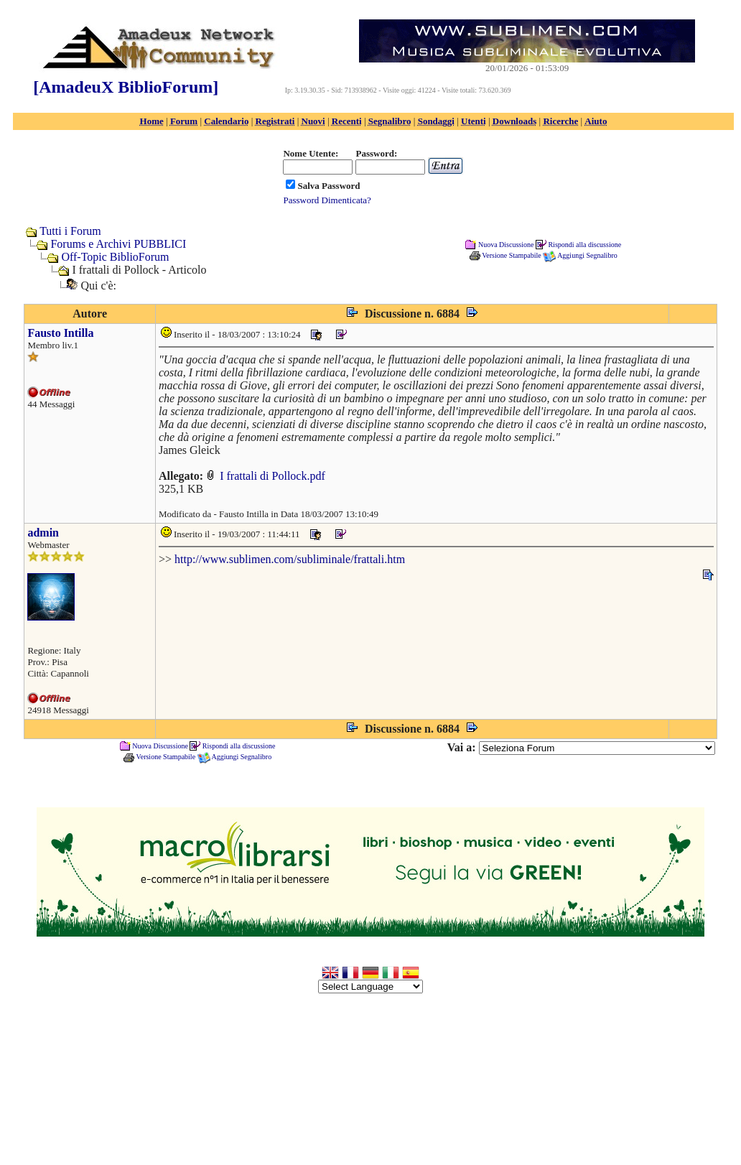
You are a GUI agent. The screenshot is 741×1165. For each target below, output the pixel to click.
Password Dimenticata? (326, 200)
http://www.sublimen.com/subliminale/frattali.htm (289, 559)
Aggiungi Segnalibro (587, 255)
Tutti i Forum (70, 231)
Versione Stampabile (511, 255)
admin (43, 532)
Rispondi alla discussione (584, 244)
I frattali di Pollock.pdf (265, 476)
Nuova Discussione (506, 244)
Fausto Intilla (60, 333)
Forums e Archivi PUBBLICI (118, 244)
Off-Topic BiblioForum (115, 257)
